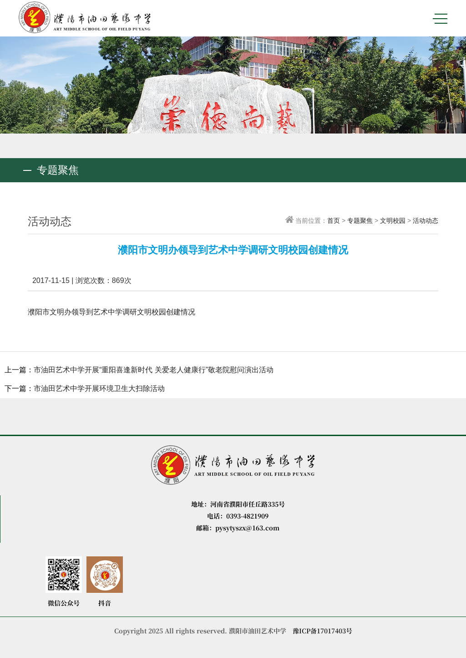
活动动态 (425, 220)
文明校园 (392, 220)
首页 (333, 220)
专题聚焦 (360, 220)
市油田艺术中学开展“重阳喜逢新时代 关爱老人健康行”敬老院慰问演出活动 (154, 370)
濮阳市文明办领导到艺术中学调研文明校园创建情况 (111, 312)
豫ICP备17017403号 (322, 630)
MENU (440, 19)
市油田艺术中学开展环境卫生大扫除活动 (99, 388)
